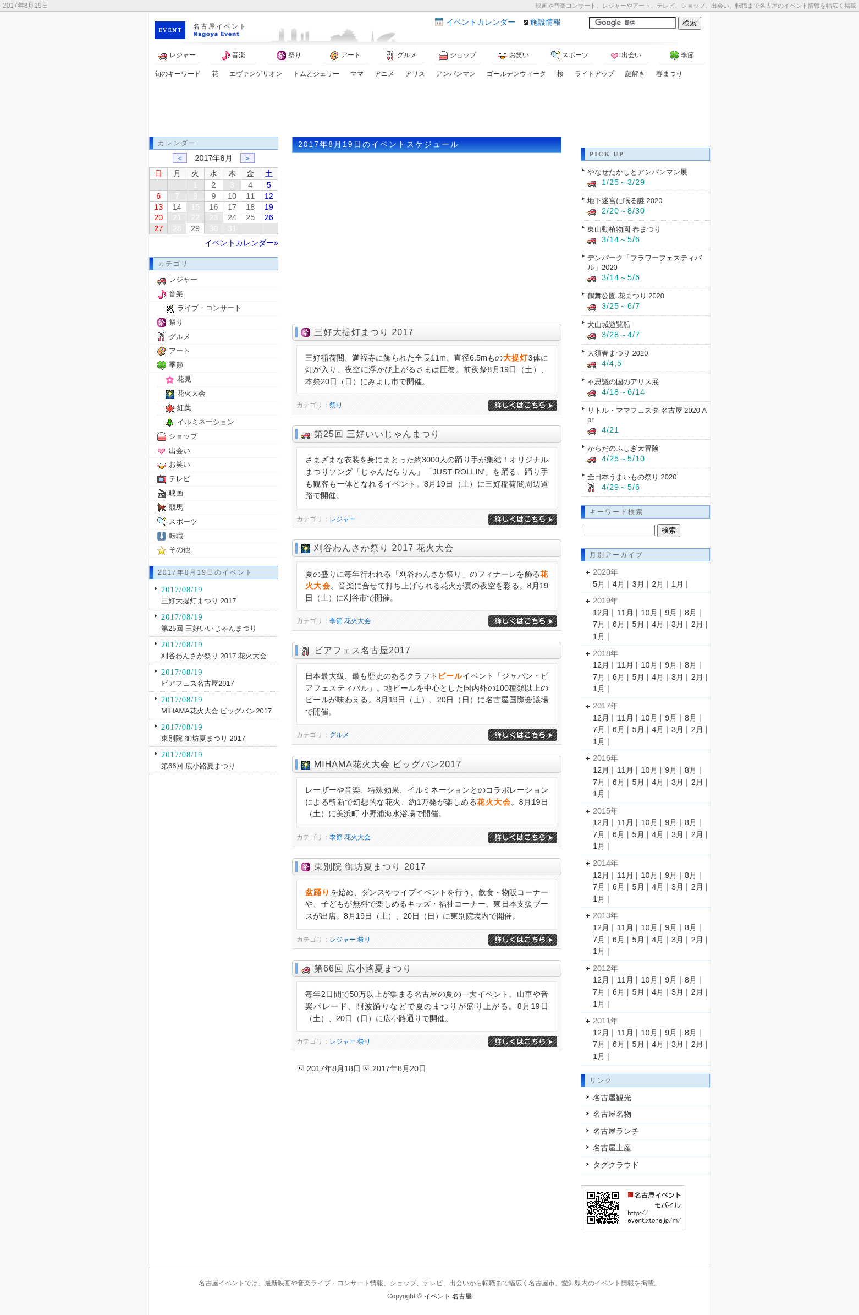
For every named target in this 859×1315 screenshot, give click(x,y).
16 (213, 207)
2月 (658, 584)
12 (269, 196)
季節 (682, 55)
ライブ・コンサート (209, 308)
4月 (619, 584)
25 (250, 217)
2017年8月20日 (399, 1068)
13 (158, 207)
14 (177, 207)
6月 (619, 624)
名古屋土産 (612, 1147)
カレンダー (480, 22)
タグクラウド (616, 1164)
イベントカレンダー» (241, 242)
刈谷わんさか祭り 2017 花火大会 (384, 548)
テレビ (179, 478)
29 (195, 228)
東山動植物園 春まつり (624, 229)
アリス (415, 74)
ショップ (457, 55)
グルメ (401, 55)
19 (269, 207)
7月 (599, 624)
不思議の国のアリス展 (623, 382)
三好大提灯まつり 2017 (364, 332)
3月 (638, 584)
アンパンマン (456, 74)
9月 (671, 612)
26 (269, 217)
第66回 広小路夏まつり (363, 968)
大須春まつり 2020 (617, 353)
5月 (599, 584)
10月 (649, 612)
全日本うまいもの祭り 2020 (631, 477)
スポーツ (569, 55)
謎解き (635, 74)
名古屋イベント (220, 26)
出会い (625, 55)
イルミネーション (205, 422)
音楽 (233, 55)
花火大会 (357, 621)
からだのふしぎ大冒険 (623, 448)
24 (232, 217)
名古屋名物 (612, 1114)
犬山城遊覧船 (608, 324)
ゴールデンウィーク (516, 74)
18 (250, 207)
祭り (289, 55)
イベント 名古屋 (448, 1296)
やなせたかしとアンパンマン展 (637, 172)
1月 (677, 584)
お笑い (513, 55)
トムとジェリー (316, 74)
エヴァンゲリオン (255, 74)
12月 (601, 612)
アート (345, 55)
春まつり (669, 74)
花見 (184, 379)
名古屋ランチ (616, 1131)
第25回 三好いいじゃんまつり (377, 434)
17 (232, 207)
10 (232, 196)
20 (158, 217)
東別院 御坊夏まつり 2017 (370, 866)
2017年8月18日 (334, 1068)
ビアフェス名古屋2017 (362, 650)
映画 (176, 493)
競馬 (176, 507)
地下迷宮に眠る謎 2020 (624, 201)
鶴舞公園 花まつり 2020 (625, 296)
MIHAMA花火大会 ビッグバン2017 (387, 764)
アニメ (384, 74)
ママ (357, 74)
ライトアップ (594, 74)
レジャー (177, 55)
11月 (625, 612)
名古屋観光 (612, 1097)
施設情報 (545, 22)
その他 (179, 549)
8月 (691, 612)
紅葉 (184, 407)
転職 (176, 536)
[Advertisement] (429, 109)
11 (250, 196)
